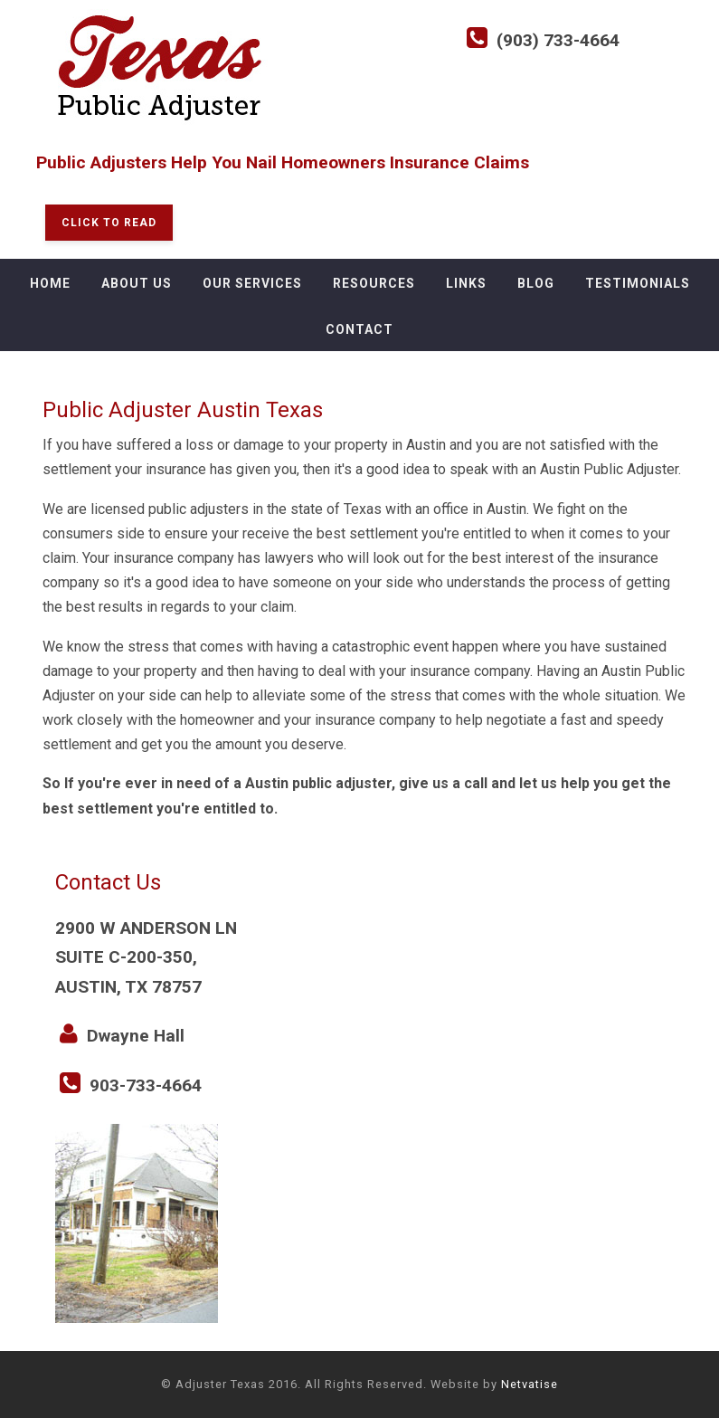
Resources (374, 283)
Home (50, 283)
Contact (359, 329)
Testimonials (637, 283)
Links (466, 283)
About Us (136, 283)
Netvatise (529, 1384)
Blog (535, 283)
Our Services (252, 283)
